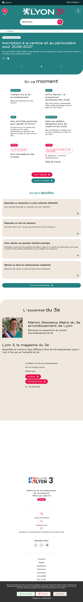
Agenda (41, 562)
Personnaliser (60, 594)
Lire (4, 58)
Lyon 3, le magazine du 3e (25, 398)
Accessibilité (41, 576)
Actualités (41, 559)
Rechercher (27, 22)
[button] (21, 66)
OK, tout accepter (26, 594)
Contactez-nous (41, 525)
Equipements (41, 566)
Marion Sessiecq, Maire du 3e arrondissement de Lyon (54, 377)
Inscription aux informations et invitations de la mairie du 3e (41, 532)
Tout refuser (43, 594)
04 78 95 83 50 (34, 457)
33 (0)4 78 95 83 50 (41, 518)
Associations (41, 573)
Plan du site (41, 579)
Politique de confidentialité (41, 598)
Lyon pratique (74, 2)
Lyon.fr (8, 2)
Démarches (41, 569)
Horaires (41, 499)
